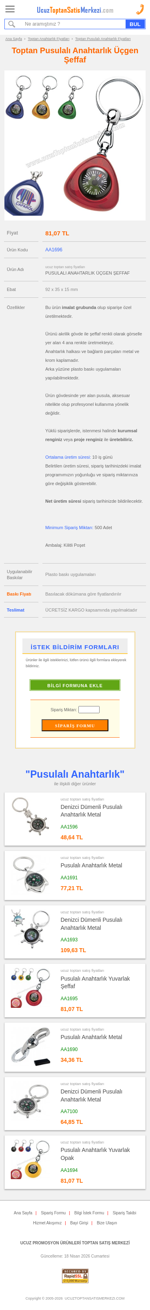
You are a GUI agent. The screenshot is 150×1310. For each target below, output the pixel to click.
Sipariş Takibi (124, 1213)
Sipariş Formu (53, 1213)
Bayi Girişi (79, 1223)
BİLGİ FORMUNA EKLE (75, 685)
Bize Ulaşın (107, 1223)
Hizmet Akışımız (47, 1223)
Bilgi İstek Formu (89, 1213)
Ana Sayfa (14, 39)
